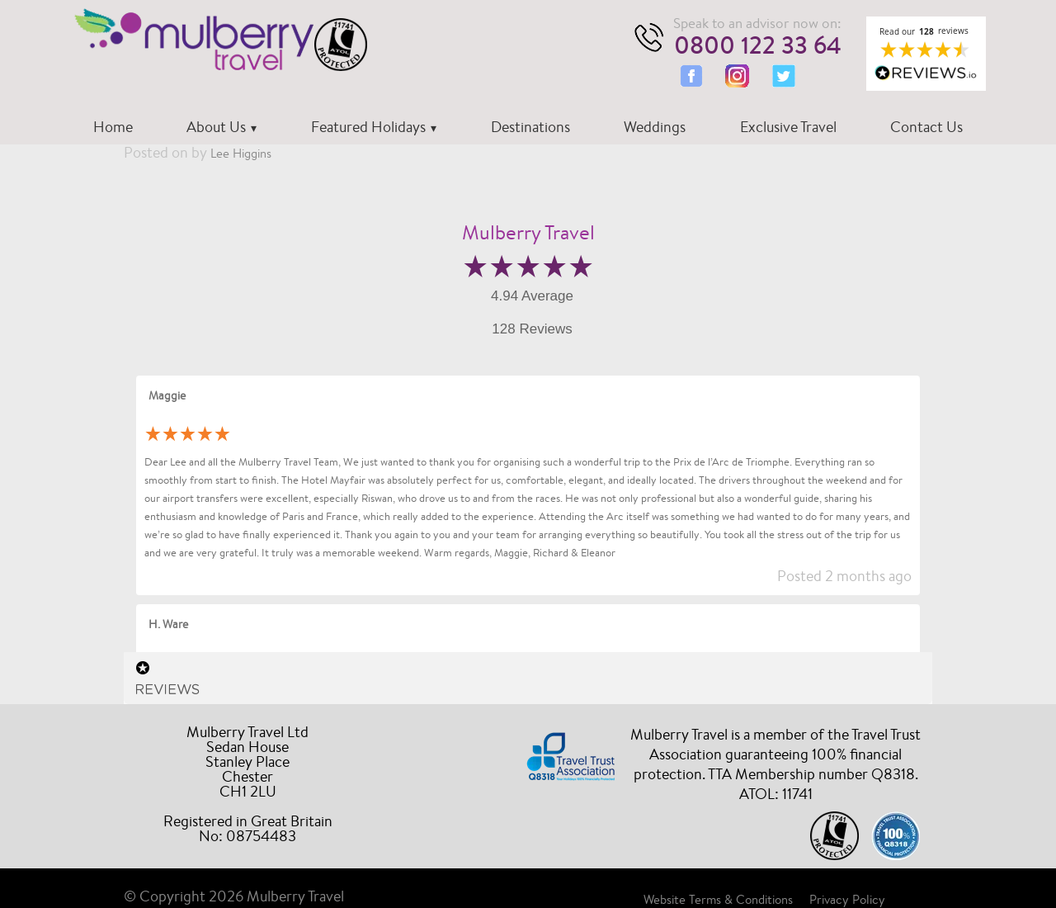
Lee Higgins (240, 153)
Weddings (655, 126)
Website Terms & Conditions (718, 899)
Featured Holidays (368, 126)
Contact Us (926, 126)
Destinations (530, 126)
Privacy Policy (847, 899)
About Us (216, 126)
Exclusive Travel (788, 126)
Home (113, 126)
